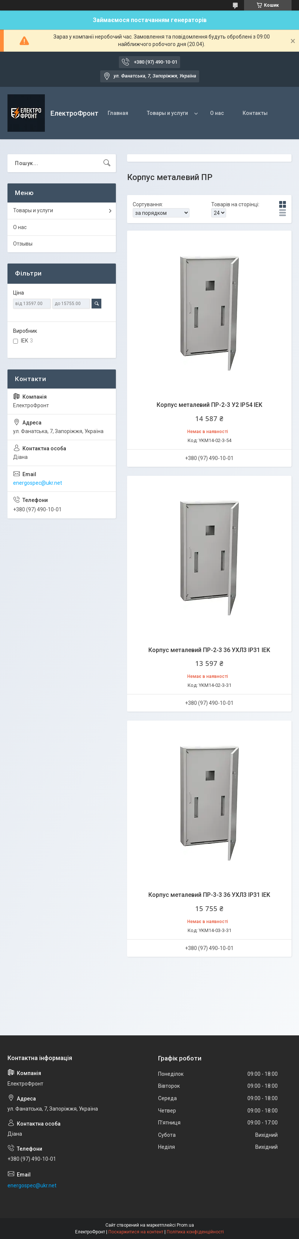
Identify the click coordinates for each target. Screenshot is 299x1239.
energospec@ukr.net (37, 483)
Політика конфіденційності (195, 1232)
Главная (118, 113)
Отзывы (23, 244)
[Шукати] (107, 163)
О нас (217, 113)
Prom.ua (185, 1225)
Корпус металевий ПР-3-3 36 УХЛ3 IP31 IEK (209, 894)
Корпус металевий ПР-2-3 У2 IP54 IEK (209, 404)
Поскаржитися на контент (135, 1232)
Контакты (255, 113)
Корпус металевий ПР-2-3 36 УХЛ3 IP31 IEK (209, 650)
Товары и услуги (167, 113)
